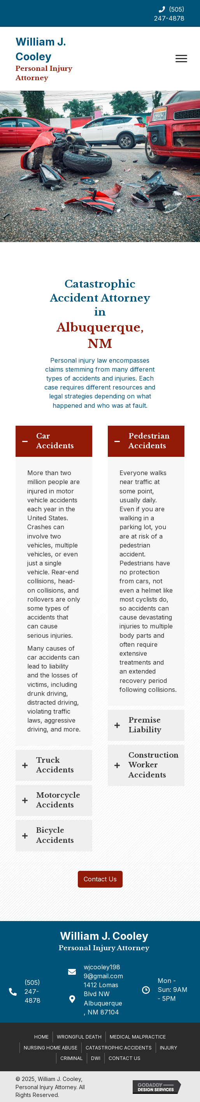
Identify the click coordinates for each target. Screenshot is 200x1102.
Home (41, 1037)
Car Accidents (55, 441)
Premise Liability (144, 725)
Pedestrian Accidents (149, 441)
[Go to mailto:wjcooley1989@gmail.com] (96, 972)
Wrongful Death (79, 1037)
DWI (95, 1058)
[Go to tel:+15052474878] (30, 991)
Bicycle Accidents (55, 835)
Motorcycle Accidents (58, 800)
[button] (181, 58)
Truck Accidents (55, 765)
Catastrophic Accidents (119, 1048)
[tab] (54, 441)
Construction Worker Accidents (153, 765)
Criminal (71, 1058)
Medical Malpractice (138, 1037)
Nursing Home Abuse (50, 1048)
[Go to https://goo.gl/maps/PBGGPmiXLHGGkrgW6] (96, 999)
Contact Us (124, 1058)
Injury (168, 1048)
